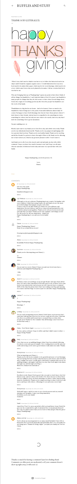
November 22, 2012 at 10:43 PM (34, 352)
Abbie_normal (21, 418)
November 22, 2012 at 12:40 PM (30, 279)
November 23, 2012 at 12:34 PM (29, 403)
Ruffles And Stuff (33, 5)
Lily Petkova (21, 198)
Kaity (18, 339)
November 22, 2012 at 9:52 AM (29, 240)
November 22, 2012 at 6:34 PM (31, 311)
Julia (18, 264)
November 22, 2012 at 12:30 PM (29, 264)
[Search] (64, 5)
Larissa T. (20, 295)
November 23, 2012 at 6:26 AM (33, 372)
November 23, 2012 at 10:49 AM (34, 388)
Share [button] (12, 174)
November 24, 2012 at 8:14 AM (35, 418)
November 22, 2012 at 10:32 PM (29, 339)
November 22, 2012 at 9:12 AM (34, 198)
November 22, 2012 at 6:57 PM (42, 328)
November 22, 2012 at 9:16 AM (30, 223)
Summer (20, 249)
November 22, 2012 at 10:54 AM (32, 249)
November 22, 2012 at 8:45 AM (27, 184)
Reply (19, 194)
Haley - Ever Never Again (25, 328)
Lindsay (19, 312)
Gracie (19, 223)
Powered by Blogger (38, 478)
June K (19, 279)
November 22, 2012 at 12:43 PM (32, 295)
